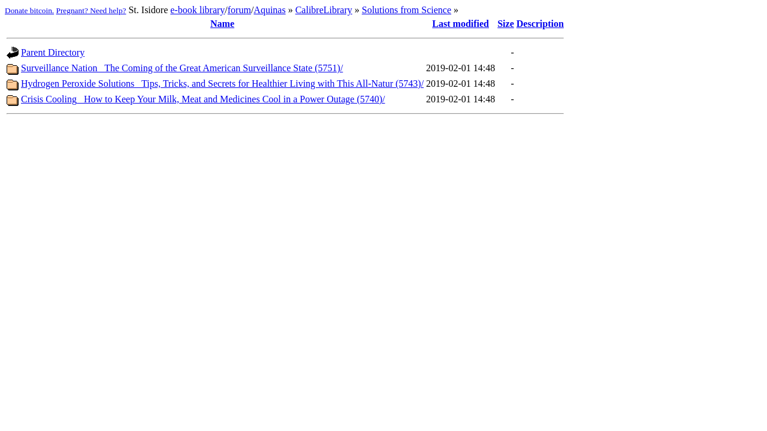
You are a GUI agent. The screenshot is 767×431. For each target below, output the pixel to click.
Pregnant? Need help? (91, 10)
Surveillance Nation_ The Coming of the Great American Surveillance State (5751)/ (182, 68)
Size (505, 24)
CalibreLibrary (323, 10)
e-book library (197, 10)
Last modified (460, 24)
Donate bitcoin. (29, 10)
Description (540, 24)
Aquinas (269, 10)
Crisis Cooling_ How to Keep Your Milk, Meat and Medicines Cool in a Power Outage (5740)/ (203, 99)
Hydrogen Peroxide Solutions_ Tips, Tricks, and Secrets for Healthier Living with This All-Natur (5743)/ (222, 83)
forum (239, 10)
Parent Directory (52, 52)
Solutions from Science (406, 10)
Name (222, 24)
